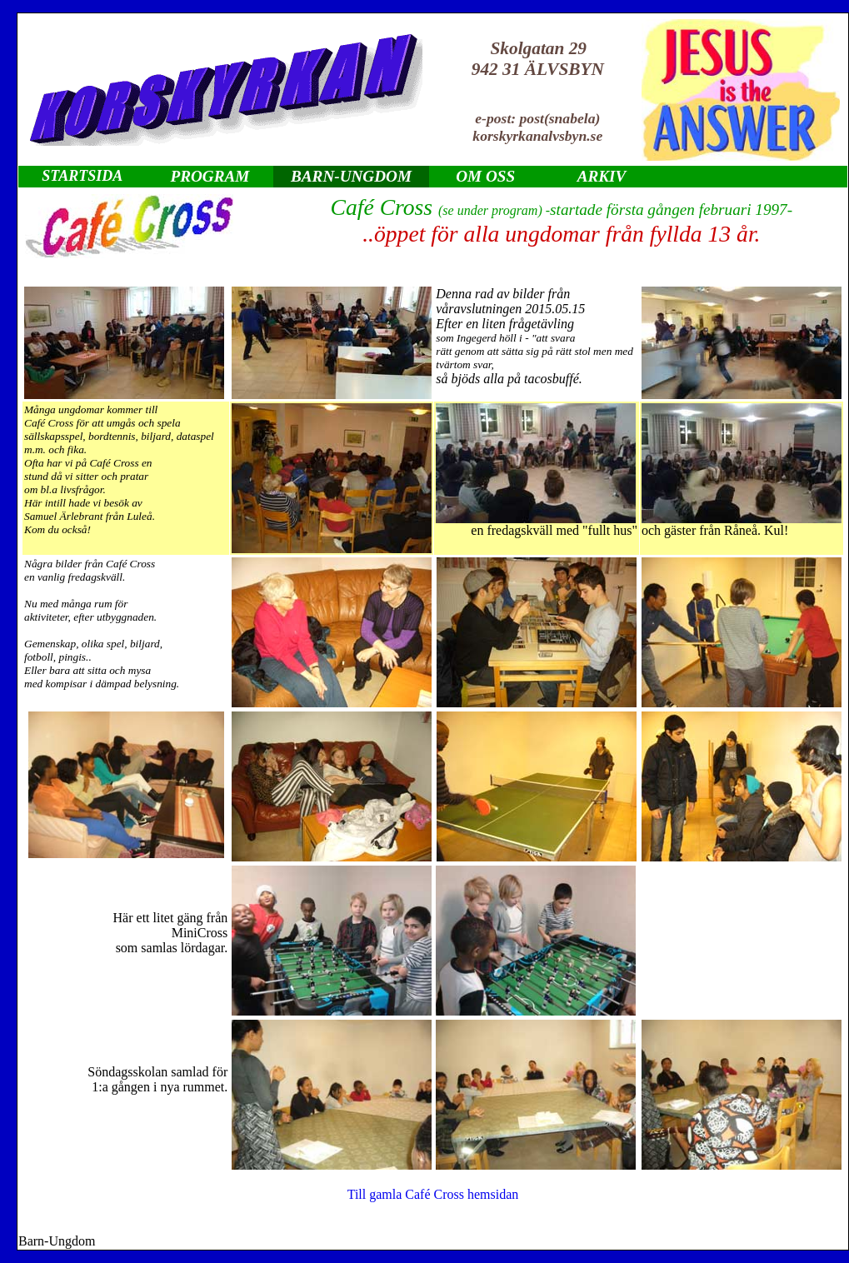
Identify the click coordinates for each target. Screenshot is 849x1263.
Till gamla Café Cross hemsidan (433, 1194)
